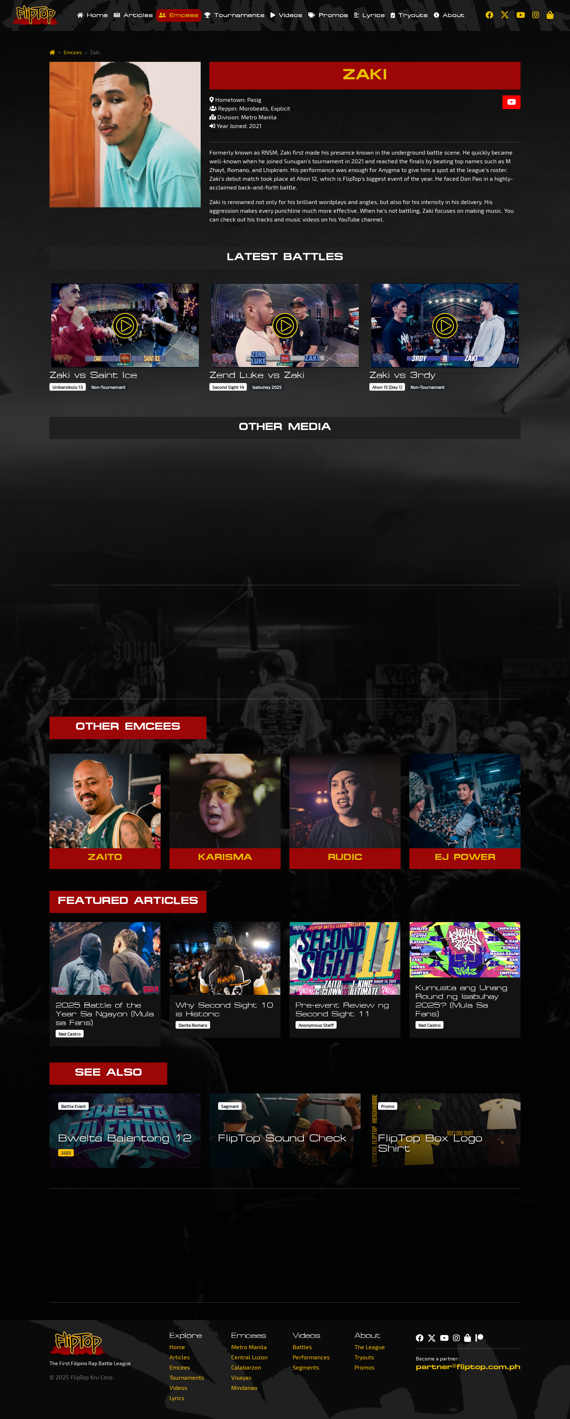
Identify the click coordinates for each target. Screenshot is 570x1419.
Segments (306, 1367)
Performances (311, 1357)
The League (369, 1346)
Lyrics (369, 15)
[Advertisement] (285, 642)
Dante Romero (192, 1025)
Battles (302, 1346)
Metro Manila (249, 1346)
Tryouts (409, 15)
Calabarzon (246, 1367)
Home (92, 15)
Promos (328, 15)
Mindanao (244, 1387)
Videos (286, 15)
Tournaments (234, 15)
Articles (133, 15)
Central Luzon (249, 1357)
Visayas (241, 1377)
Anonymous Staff (316, 1025)
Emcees (178, 15)
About (449, 15)
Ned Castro (70, 1033)
